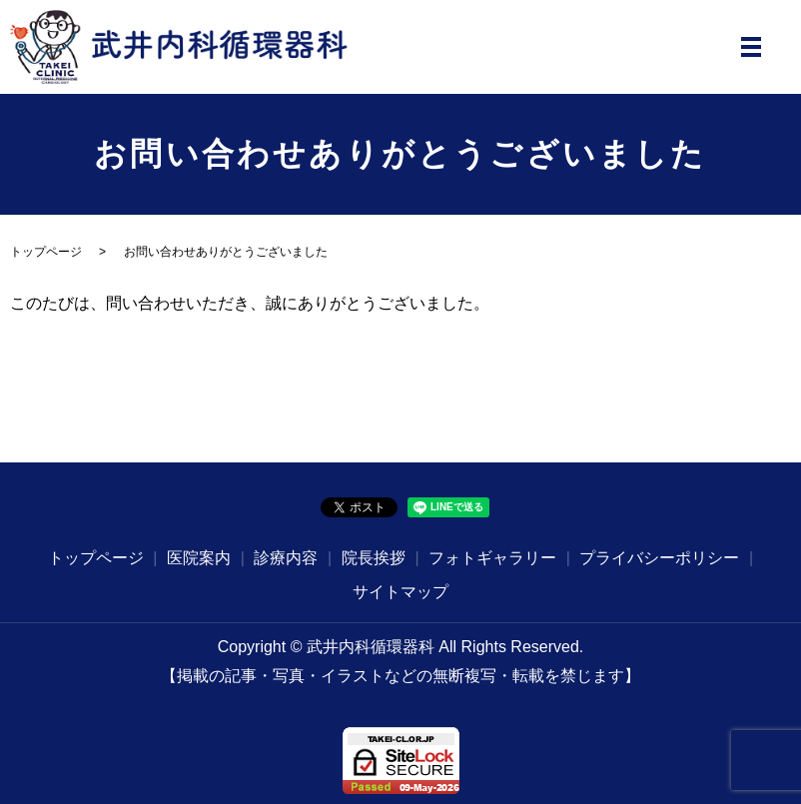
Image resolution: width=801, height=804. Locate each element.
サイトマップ (400, 591)
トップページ (46, 252)
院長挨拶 (373, 557)
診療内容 (286, 557)
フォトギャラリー (492, 557)
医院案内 (199, 557)
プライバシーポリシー (659, 557)
